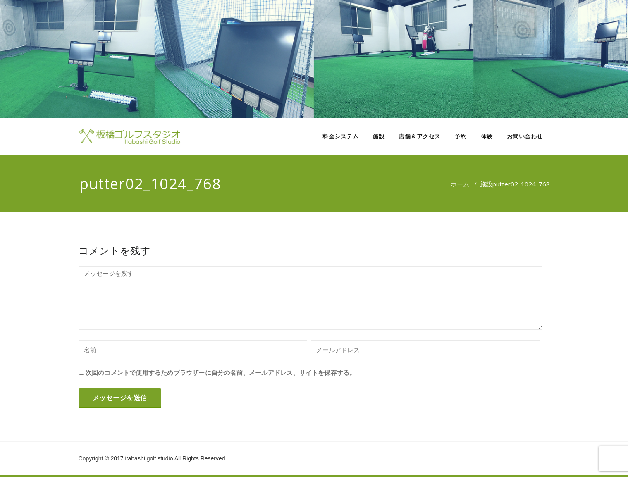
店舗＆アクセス (420, 136)
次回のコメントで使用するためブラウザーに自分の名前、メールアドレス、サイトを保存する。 (221, 372)
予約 (461, 136)
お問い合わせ (525, 136)
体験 (487, 136)
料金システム (340, 136)
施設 (378, 136)
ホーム (460, 184)
